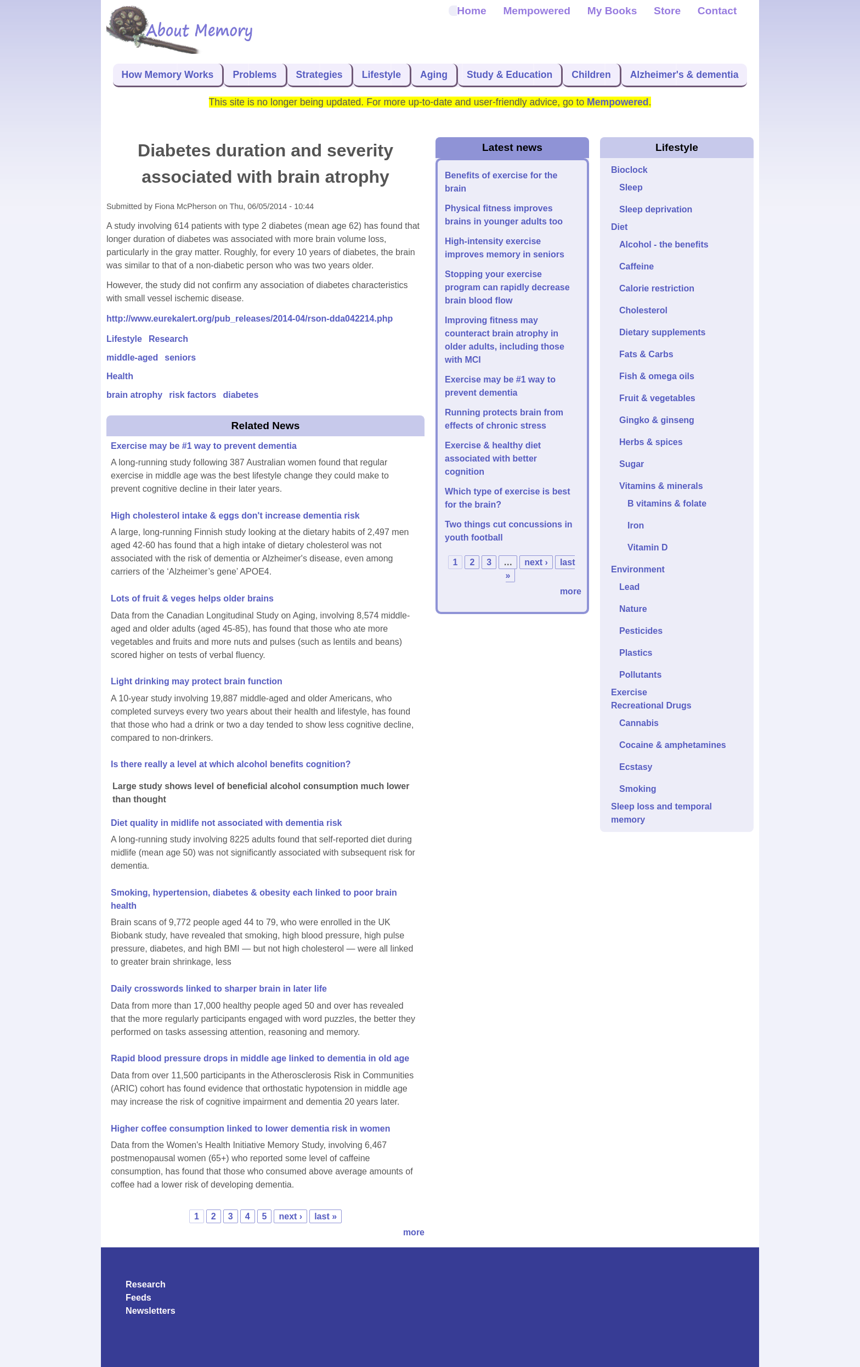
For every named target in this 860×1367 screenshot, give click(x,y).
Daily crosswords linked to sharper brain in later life (219, 988)
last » (325, 1216)
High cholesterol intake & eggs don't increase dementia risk (235, 515)
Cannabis (639, 723)
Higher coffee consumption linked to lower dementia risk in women (250, 1128)
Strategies (319, 74)
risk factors (192, 395)
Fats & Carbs (646, 354)
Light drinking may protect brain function (196, 681)
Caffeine (636, 266)
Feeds (138, 1297)
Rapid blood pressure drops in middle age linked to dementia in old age (260, 1058)
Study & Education (509, 74)
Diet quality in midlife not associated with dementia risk (226, 823)
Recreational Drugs (651, 705)
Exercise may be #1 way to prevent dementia (204, 446)
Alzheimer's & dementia (684, 74)
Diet (619, 227)
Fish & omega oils (656, 376)
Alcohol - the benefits (664, 244)
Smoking (638, 789)
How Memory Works (168, 74)
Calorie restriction (656, 288)
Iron (635, 525)
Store (667, 10)
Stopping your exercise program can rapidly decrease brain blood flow (507, 287)
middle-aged (132, 357)
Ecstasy (636, 767)
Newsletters (151, 1310)
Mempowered (536, 10)
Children (591, 74)
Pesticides (641, 630)
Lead (629, 587)
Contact (717, 10)
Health (119, 376)
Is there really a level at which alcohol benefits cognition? (230, 764)
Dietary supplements (662, 332)
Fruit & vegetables (657, 398)
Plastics (635, 652)
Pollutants (640, 674)
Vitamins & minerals (661, 486)
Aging (434, 74)
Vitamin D (647, 547)
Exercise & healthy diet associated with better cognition (493, 458)
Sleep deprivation (655, 209)
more (414, 1232)
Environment (638, 569)
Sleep (631, 187)
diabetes (241, 395)
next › (290, 1216)
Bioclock (629, 170)
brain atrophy (134, 395)
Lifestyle (381, 74)
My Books (612, 10)
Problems (254, 74)
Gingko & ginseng (656, 420)
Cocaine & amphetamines (672, 745)
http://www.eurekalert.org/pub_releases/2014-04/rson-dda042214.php (249, 318)
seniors (180, 357)
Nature (633, 609)
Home (471, 10)
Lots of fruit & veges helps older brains (192, 598)
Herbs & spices (651, 442)
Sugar (631, 464)
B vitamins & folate (666, 503)
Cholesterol (643, 310)
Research (168, 339)
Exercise (629, 692)
